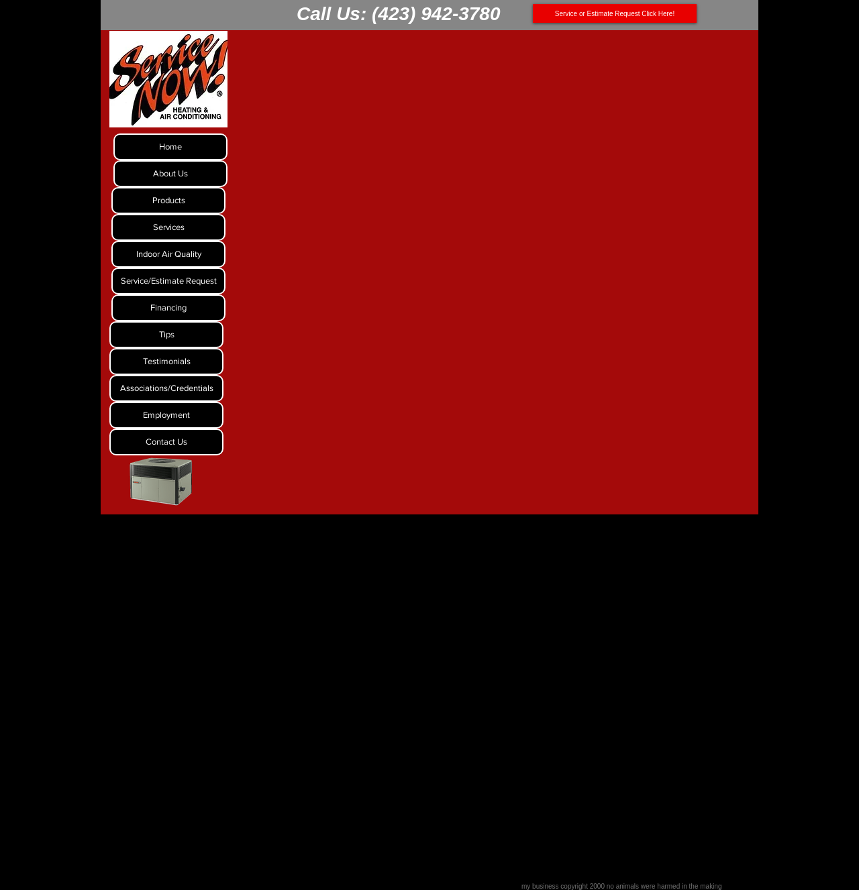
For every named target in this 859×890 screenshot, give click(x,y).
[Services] (168, 227)
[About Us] (170, 173)
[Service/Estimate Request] (168, 281)
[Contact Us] (166, 442)
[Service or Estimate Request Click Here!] (615, 13)
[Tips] (166, 334)
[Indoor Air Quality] (168, 254)
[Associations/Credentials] (166, 388)
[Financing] (168, 307)
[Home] (170, 146)
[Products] (168, 200)
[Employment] (166, 415)
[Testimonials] (166, 361)
